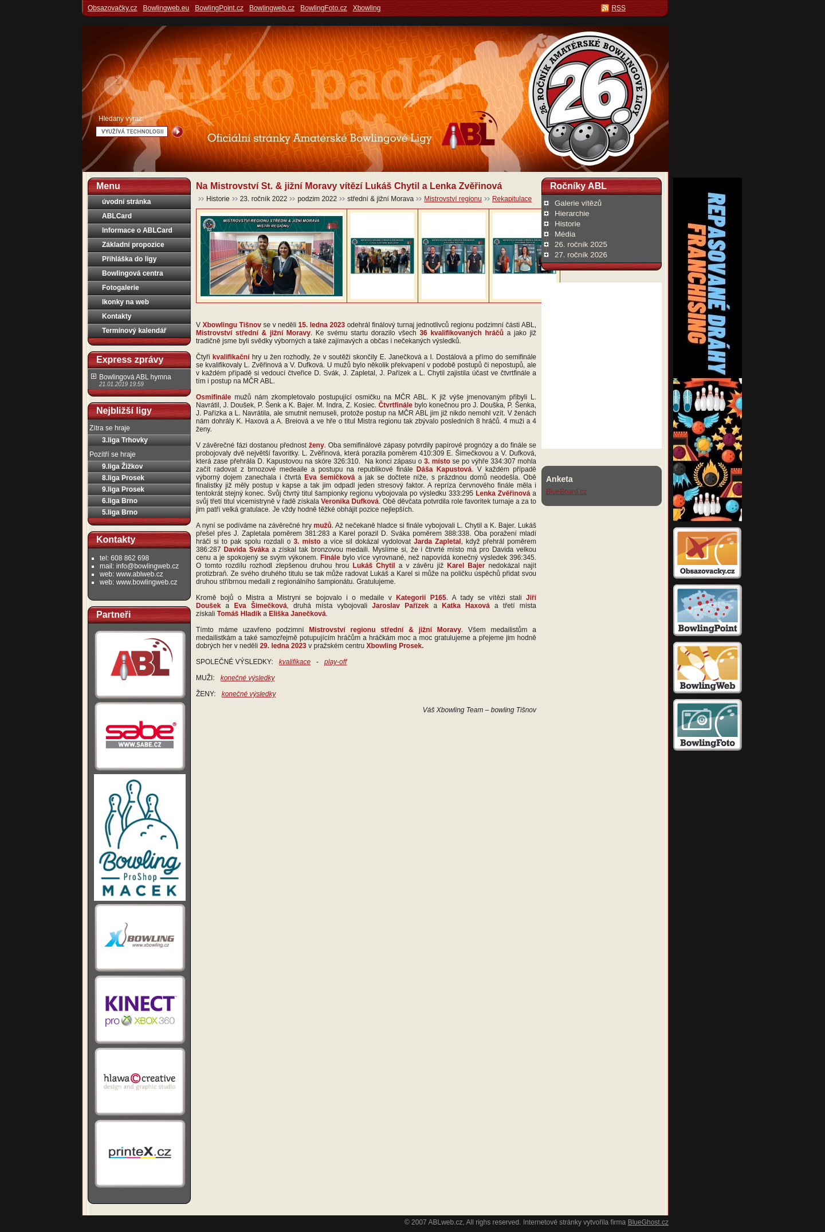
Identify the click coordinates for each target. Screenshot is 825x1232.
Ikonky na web (125, 302)
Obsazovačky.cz (112, 8)
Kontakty (116, 316)
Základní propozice (133, 245)
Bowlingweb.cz (271, 8)
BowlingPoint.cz (219, 8)
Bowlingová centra (132, 273)
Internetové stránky (552, 1222)
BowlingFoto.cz (323, 8)
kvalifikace (295, 662)
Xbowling (367, 8)
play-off (335, 662)
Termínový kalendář (134, 331)
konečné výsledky (248, 678)
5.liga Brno (120, 512)
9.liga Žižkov (122, 466)
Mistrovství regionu (453, 199)
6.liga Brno (120, 501)
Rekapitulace (512, 199)
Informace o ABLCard (137, 230)
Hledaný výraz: (121, 119)
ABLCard (117, 216)
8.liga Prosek (123, 478)
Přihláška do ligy (129, 259)
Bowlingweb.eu (166, 8)
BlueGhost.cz (648, 1222)
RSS (618, 8)
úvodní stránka (126, 202)
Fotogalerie (120, 288)
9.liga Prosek (123, 489)
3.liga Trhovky (125, 440)
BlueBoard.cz (566, 492)
